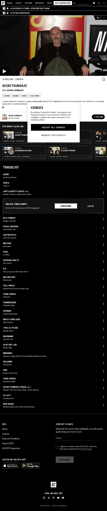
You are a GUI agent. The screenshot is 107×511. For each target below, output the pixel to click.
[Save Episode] (103, 79)
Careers (5, 433)
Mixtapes (39, 3)
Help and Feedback (11, 438)
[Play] (53, 45)
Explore (28, 3)
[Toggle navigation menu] (104, 3)
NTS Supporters (62, 3)
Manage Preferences (53, 135)
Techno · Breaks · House (58, 157)
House (24, 96)
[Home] (3, 3)
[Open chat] (94, 3)
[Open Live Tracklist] (97, 17)
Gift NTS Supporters (11, 448)
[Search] (74, 3)
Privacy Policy (86, 449)
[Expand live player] (104, 17)
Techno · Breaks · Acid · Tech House (16, 157)
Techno (6, 96)
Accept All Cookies (53, 127)
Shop (49, 3)
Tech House (34, 96)
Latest (19, 3)
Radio (10, 3)
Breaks (16, 96)
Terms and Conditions (59, 506)
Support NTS (8, 443)
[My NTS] (99, 3)
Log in (90, 206)
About (5, 428)
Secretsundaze (15, 90)
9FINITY (49, 101)
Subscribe (65, 206)
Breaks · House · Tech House (14, 141)
